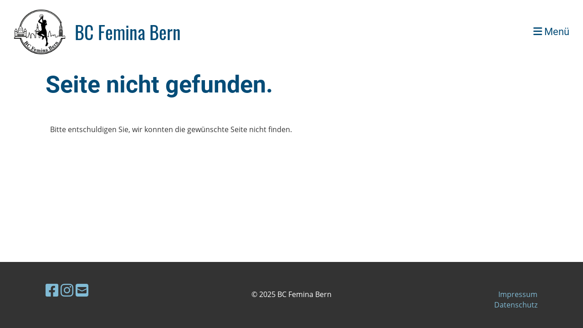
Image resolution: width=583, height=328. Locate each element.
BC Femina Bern (128, 32)
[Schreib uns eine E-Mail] (82, 290)
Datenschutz (515, 305)
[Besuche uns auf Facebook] (52, 290)
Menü (551, 31)
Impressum (517, 294)
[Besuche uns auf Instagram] (67, 290)
